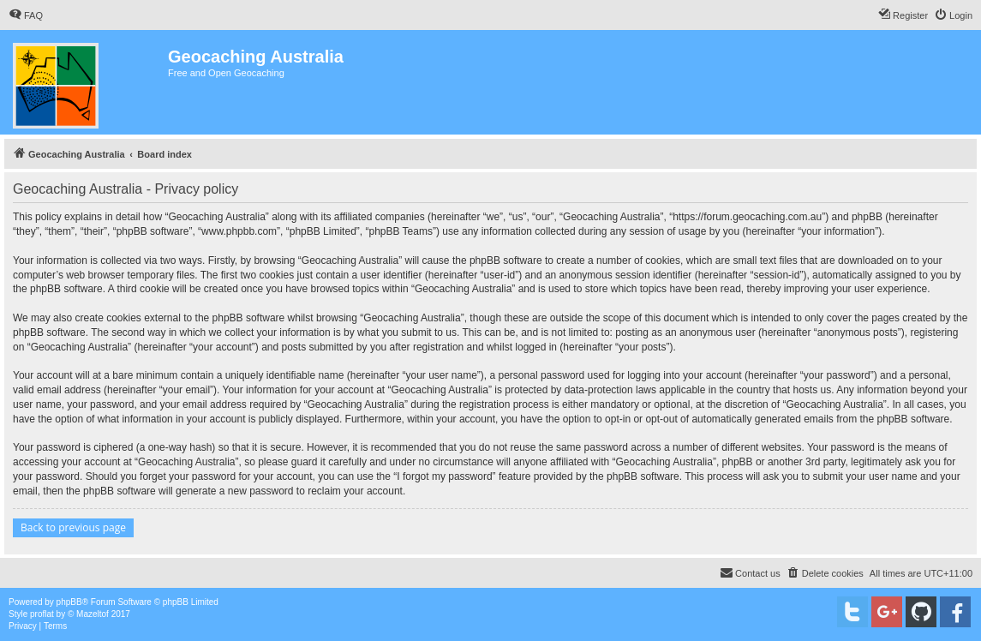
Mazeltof (92, 614)
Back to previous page (73, 527)
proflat (42, 614)
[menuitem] (26, 15)
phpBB (69, 602)
